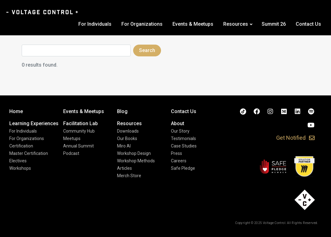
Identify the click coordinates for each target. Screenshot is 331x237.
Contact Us (308, 24)
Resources (235, 24)
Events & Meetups (192, 24)
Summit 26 (274, 24)
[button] (295, 138)
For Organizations (142, 24)
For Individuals (94, 24)
